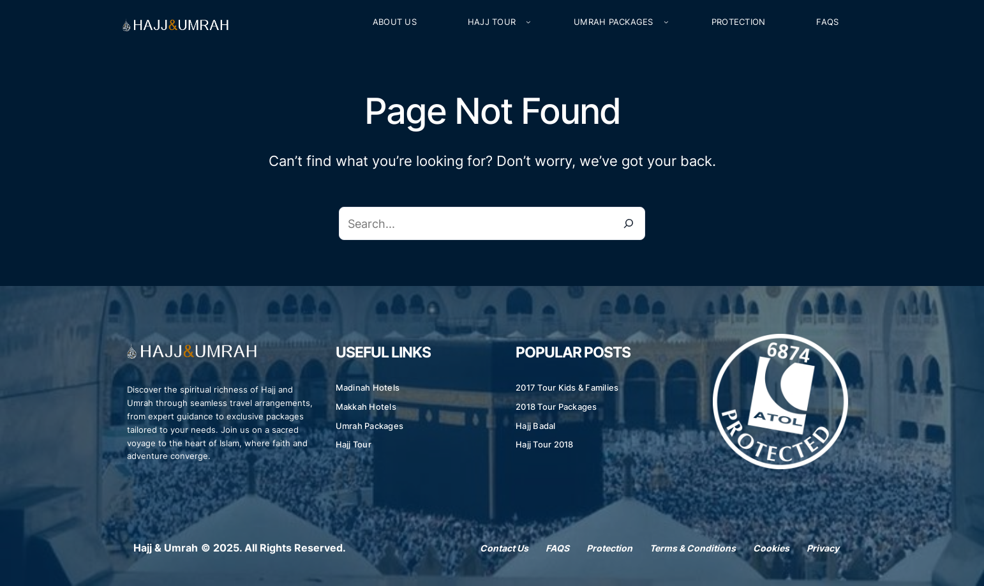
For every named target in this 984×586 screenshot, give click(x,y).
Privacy (823, 548)
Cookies (771, 548)
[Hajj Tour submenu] (528, 22)
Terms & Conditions (693, 548)
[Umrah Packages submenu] (666, 22)
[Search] (628, 223)
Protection (609, 548)
